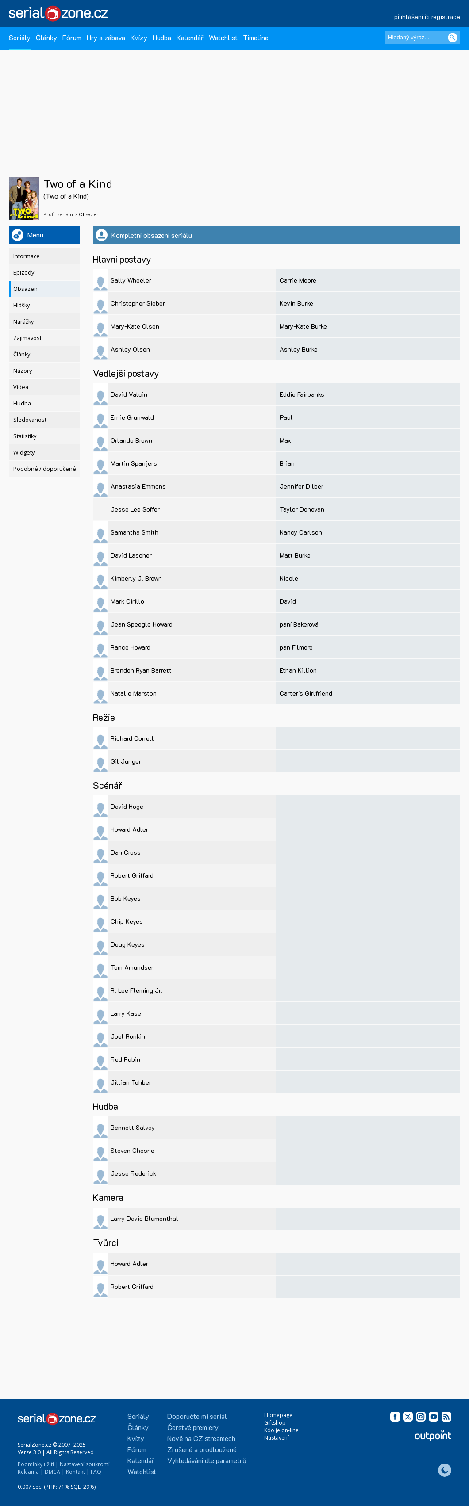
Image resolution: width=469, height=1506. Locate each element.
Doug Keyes (128, 944)
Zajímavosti (28, 338)
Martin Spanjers (134, 463)
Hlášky (21, 305)
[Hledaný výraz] (422, 37)
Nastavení (276, 1437)
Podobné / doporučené (44, 469)
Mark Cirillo (127, 601)
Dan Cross (126, 852)
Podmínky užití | (38, 1464)
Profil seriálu (58, 214)
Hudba (162, 37)
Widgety (24, 452)
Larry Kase (126, 1013)
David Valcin (129, 394)
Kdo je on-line (281, 1430)
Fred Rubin (125, 1059)
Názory (22, 371)
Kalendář (190, 37)
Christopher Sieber (138, 303)
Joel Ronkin (128, 1036)
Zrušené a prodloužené (202, 1449)
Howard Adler (129, 829)
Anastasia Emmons (138, 486)
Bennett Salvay (133, 1127)
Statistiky (24, 436)
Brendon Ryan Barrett (141, 670)
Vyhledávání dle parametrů (206, 1460)
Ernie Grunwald (132, 417)
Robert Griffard (132, 875)
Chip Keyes (127, 921)
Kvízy (139, 37)
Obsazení (26, 289)
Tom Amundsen (133, 967)
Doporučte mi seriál (197, 1416)
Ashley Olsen (130, 349)
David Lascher (131, 555)
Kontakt (75, 1471)
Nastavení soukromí (85, 1464)
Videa (20, 387)
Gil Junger (126, 761)
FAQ (96, 1471)
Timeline (256, 37)
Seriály (20, 37)
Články (46, 37)
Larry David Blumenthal (144, 1218)
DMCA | (55, 1471)
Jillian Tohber (131, 1082)
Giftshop (275, 1422)
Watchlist (223, 37)
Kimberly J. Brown (136, 578)
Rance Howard (130, 647)
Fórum (71, 37)
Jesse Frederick (133, 1173)
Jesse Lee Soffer (135, 509)
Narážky (23, 321)
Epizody (23, 272)
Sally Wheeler (131, 280)
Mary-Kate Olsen (135, 326)
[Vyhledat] (452, 37)
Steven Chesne (132, 1150)
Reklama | (30, 1471)
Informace (26, 256)
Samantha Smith (134, 532)
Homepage (278, 1415)
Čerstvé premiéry (193, 1427)
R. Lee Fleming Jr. (136, 990)
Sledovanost (29, 420)
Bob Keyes (126, 898)
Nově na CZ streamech (201, 1438)
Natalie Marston (134, 693)
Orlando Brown (131, 440)
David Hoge (127, 806)
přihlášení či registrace (427, 16)
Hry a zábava (106, 37)
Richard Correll (132, 738)
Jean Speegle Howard (142, 624)
